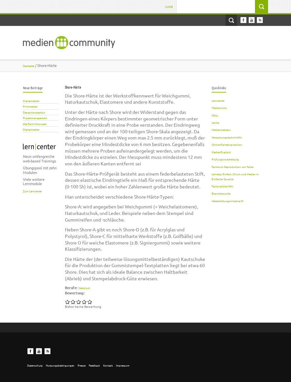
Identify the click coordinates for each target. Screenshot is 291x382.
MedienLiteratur (221, 129)
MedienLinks (219, 107)
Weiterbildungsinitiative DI (227, 201)
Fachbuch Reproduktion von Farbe (232, 166)
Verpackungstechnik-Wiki (227, 137)
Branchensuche (221, 193)
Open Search (231, 20)
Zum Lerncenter (32, 191)
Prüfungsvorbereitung (225, 159)
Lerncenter (218, 100)
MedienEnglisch (221, 152)
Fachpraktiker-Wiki (222, 186)
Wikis (215, 115)
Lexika (215, 122)
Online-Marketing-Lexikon (227, 144)
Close (169, 6)
